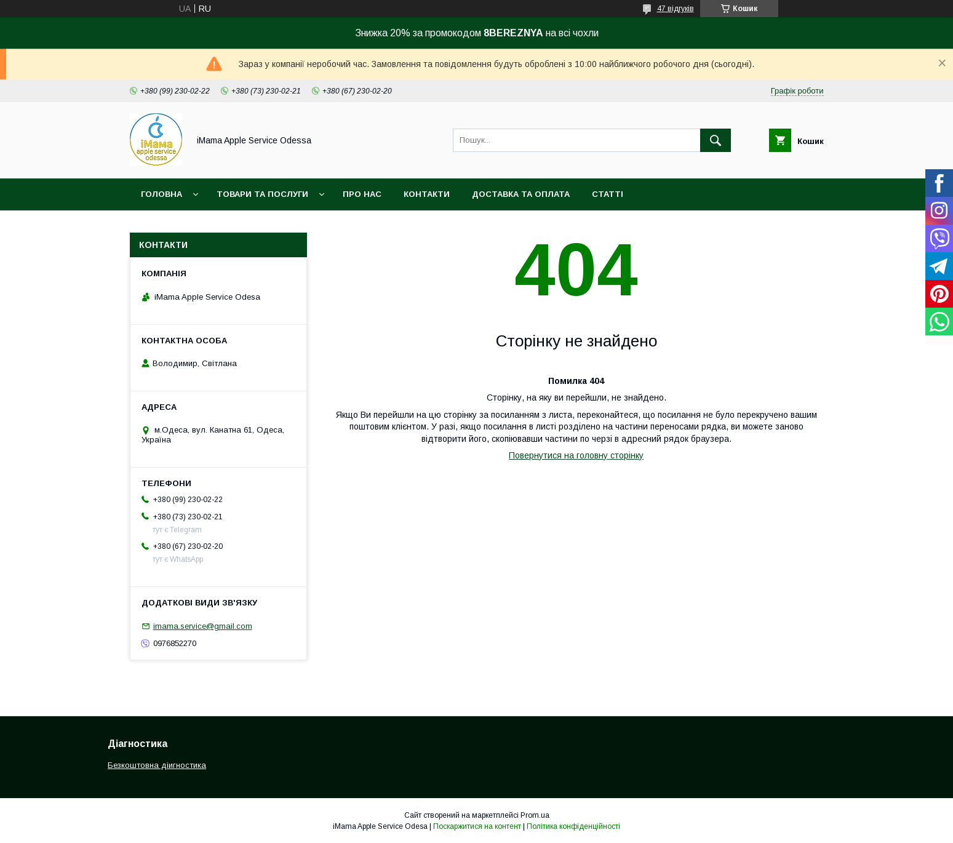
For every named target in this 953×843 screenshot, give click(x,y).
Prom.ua (534, 815)
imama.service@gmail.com (202, 626)
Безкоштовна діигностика (157, 765)
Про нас (362, 194)
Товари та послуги (262, 194)
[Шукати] (715, 140)
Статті (607, 194)
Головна (161, 194)
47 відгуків (675, 8)
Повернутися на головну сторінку (576, 455)
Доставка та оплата (521, 194)
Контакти (427, 194)
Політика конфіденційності (573, 826)
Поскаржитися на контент (477, 826)
